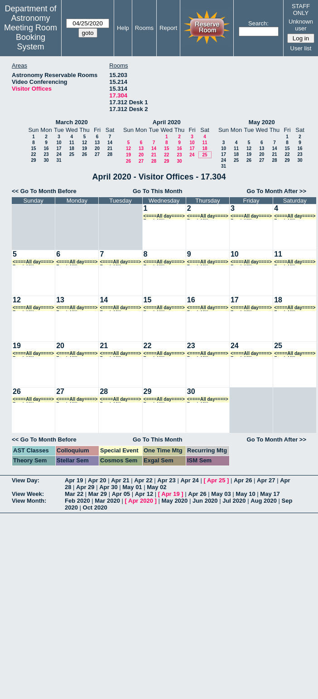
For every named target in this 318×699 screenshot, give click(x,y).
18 (71, 148)
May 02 (156, 487)
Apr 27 (266, 480)
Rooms (144, 27)
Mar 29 (97, 493)
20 (97, 148)
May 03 (221, 493)
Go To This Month (158, 191)
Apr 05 (121, 493)
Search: (258, 23)
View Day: (25, 480)
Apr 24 (189, 480)
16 (45, 148)
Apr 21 (120, 480)
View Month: (29, 500)
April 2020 (167, 122)
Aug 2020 (264, 500)
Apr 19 (74, 480)
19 (84, 148)
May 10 (245, 493)
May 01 (132, 487)
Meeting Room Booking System (30, 37)
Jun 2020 (205, 500)
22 (33, 154)
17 (58, 148)
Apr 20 (97, 480)
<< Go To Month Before (44, 191)
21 (109, 148)
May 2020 (262, 122)
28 (109, 154)
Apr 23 (166, 480)
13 (97, 142)
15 (33, 148)
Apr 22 (143, 480)
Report (168, 27)
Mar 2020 (107, 500)
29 (33, 160)
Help (123, 27)
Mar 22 (74, 493)
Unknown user (301, 25)
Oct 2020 (95, 507)
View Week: (28, 493)
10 (58, 142)
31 (58, 160)
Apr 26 (243, 480)
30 (45, 160)
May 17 (269, 493)
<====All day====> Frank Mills (164, 216)
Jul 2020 (234, 500)
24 (58, 154)
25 (71, 154)
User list (301, 48)
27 (97, 154)
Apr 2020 (140, 500)
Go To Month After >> (276, 191)
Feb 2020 (77, 500)
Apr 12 (144, 493)
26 (84, 154)
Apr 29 (85, 487)
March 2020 (72, 122)
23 (45, 154)
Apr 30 (108, 487)
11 (71, 142)
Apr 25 (216, 480)
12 (84, 142)
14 (109, 142)
